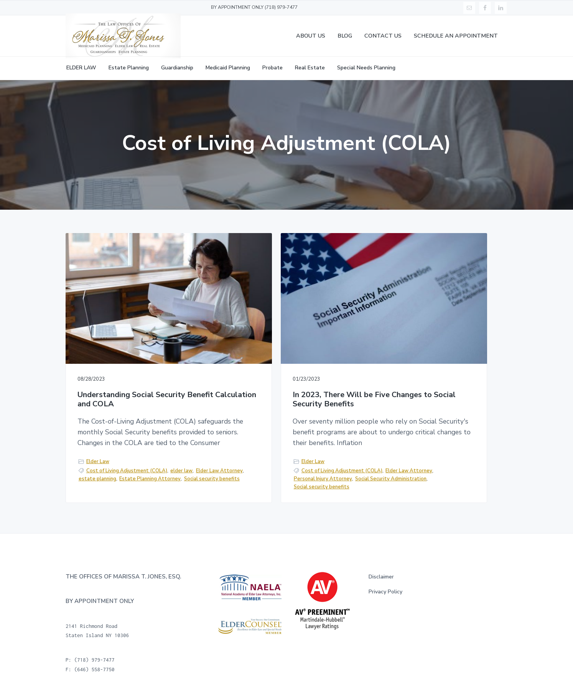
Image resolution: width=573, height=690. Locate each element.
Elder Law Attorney (104, 460)
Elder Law (97, 442)
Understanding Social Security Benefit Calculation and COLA (131, 357)
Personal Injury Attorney (309, 469)
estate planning (149, 460)
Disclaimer (381, 578)
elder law (181, 452)
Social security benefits (106, 476)
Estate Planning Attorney (109, 468)
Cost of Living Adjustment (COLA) (126, 452)
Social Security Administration (265, 477)
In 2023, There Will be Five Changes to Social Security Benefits (277, 362)
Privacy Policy (385, 592)
